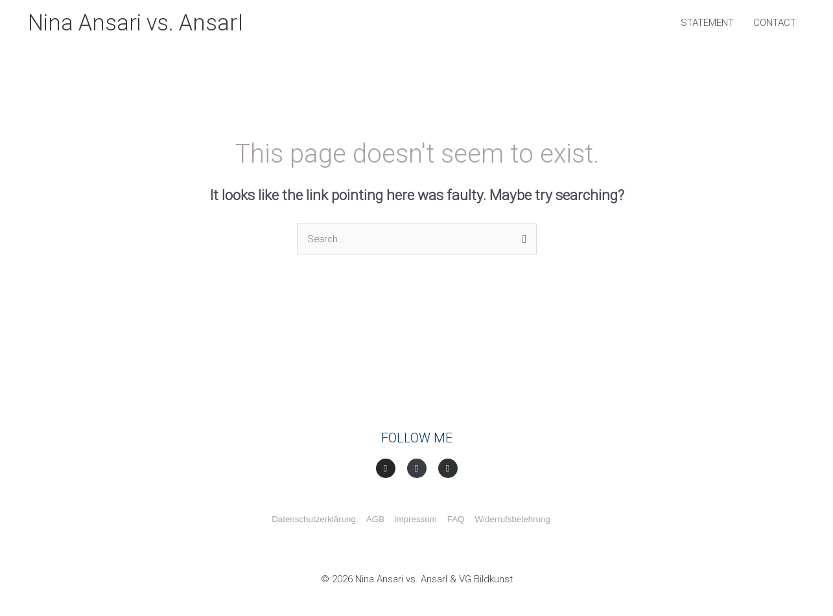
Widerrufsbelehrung (512, 520)
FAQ (456, 520)
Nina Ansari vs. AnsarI (138, 23)
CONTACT (774, 23)
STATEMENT (707, 23)
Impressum (415, 520)
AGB (378, 520)
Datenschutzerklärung (314, 520)
